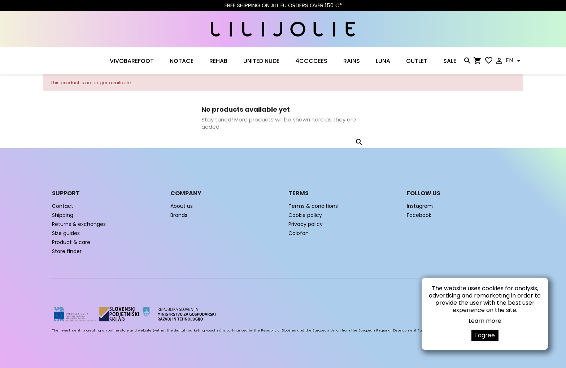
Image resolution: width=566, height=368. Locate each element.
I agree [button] (485, 335)
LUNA (383, 61)
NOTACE (181, 61)
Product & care (71, 242)
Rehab (218, 61)
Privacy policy (305, 224)
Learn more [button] (485, 321)
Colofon (298, 233)
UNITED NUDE (261, 61)
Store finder (67, 251)
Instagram (420, 206)
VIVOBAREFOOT (132, 61)
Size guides (66, 233)
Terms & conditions (313, 206)
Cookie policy (305, 215)
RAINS (351, 61)
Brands (178, 215)
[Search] (467, 62)
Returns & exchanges (79, 224)
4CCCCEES (311, 61)
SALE (449, 61)
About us (181, 206)
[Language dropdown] (514, 60)
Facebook (419, 215)
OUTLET (416, 61)
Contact (62, 206)
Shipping (62, 215)
